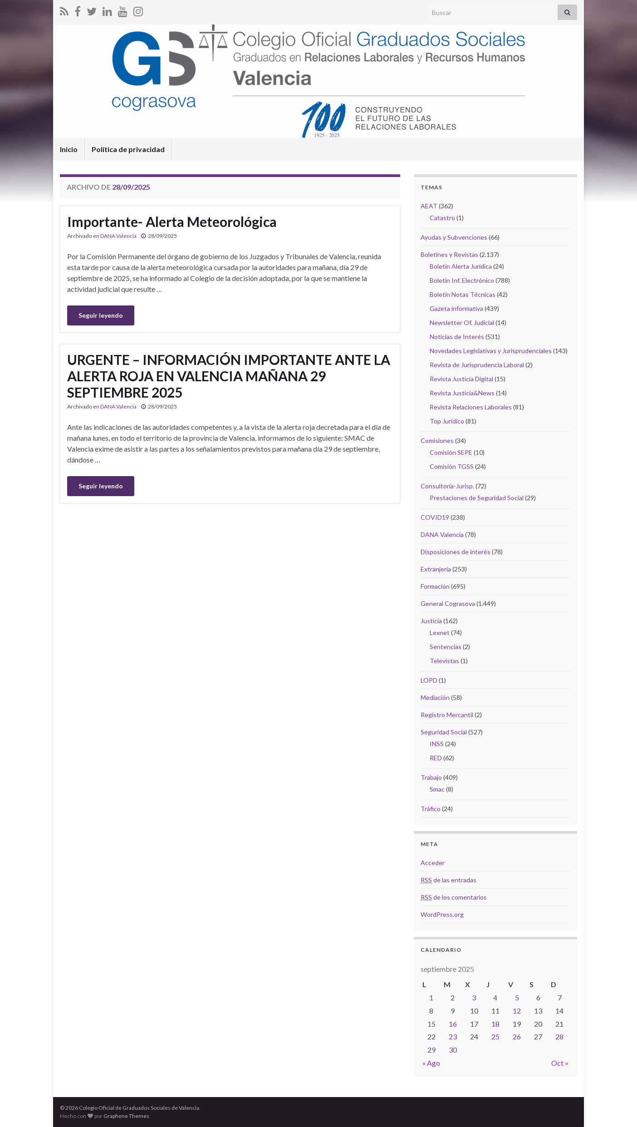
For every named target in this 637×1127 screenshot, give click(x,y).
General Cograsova (448, 603)
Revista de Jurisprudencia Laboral (477, 365)
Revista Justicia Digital (461, 379)
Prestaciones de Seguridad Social (477, 498)
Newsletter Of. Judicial (462, 322)
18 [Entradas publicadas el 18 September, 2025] (495, 1023)
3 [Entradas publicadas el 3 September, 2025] (474, 997)
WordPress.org (442, 914)
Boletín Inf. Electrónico (462, 280)
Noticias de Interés (457, 336)
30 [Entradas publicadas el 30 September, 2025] (453, 1049)
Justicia (431, 621)
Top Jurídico (447, 421)
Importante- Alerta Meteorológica (172, 221)
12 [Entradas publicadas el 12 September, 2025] (517, 1010)
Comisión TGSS (452, 466)
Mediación (435, 697)
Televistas (444, 660)
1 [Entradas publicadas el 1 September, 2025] (431, 997)
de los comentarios (454, 897)
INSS (437, 744)
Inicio (69, 149)
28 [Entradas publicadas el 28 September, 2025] (559, 1036)
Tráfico (431, 808)
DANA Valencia (118, 235)
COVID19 (435, 517)
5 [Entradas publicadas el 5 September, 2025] (517, 997)
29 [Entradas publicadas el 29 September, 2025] (431, 1049)
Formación (435, 586)
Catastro (442, 217)
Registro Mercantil (447, 715)
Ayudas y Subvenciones (454, 237)
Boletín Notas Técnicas (462, 294)
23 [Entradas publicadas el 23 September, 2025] (453, 1036)
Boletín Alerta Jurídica (461, 266)
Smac (437, 789)
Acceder (433, 862)
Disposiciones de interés (455, 552)
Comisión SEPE (451, 452)
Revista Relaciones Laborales (471, 407)
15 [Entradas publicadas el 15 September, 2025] (431, 1023)
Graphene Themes (126, 1115)
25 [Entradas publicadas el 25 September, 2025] (495, 1036)
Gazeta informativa (456, 308)
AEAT (429, 206)
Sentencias (445, 646)
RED (436, 758)
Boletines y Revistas (449, 254)
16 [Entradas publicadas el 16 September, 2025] (453, 1023)
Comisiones (437, 440)
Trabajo (431, 777)
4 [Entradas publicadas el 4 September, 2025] (495, 997)
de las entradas (448, 880)
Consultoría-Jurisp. (447, 486)
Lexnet (440, 632)
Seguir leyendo (100, 315)
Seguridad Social (444, 732)
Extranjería (436, 569)
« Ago (431, 1062)
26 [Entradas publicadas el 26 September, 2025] (517, 1036)
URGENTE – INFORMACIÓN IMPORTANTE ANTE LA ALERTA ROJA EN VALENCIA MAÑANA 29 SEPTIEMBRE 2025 (228, 375)
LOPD (429, 680)
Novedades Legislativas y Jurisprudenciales (491, 350)
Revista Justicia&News (462, 393)
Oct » (559, 1062)
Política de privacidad (128, 149)
